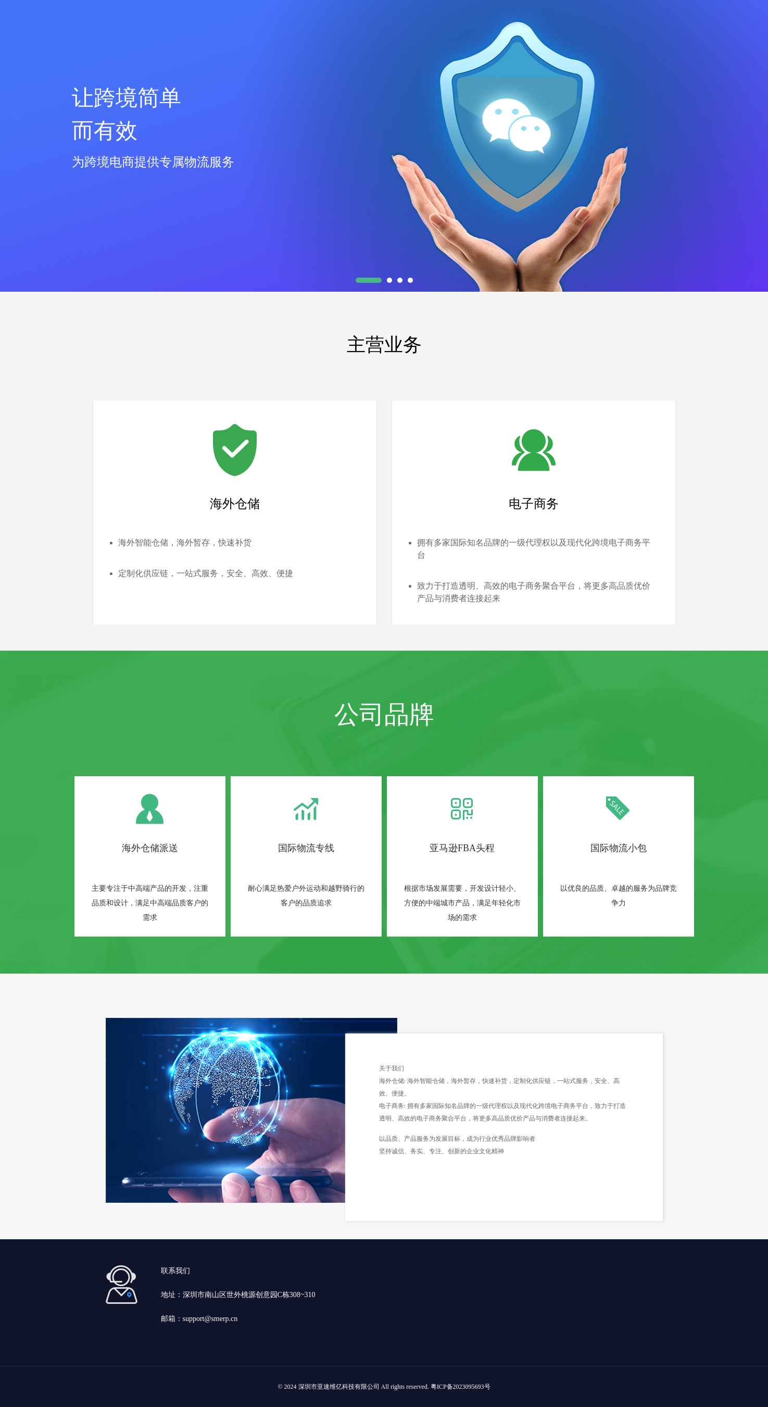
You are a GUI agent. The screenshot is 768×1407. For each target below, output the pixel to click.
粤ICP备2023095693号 (460, 1386)
